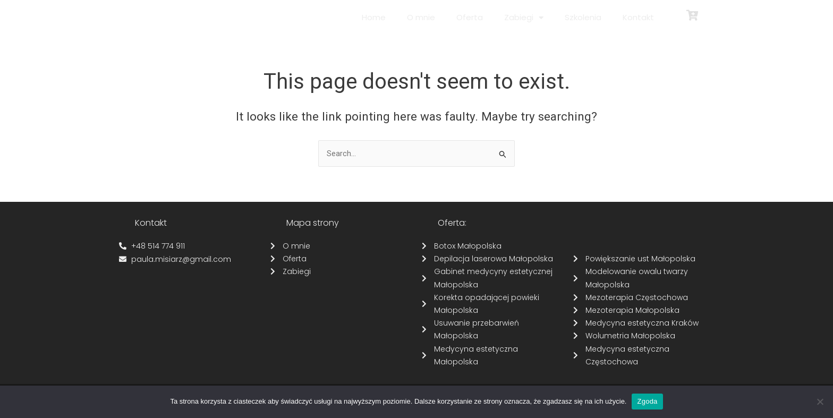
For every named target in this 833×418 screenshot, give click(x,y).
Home (374, 17)
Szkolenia (583, 17)
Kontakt (638, 17)
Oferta (469, 17)
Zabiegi (523, 17)
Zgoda (647, 401)
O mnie (421, 17)
